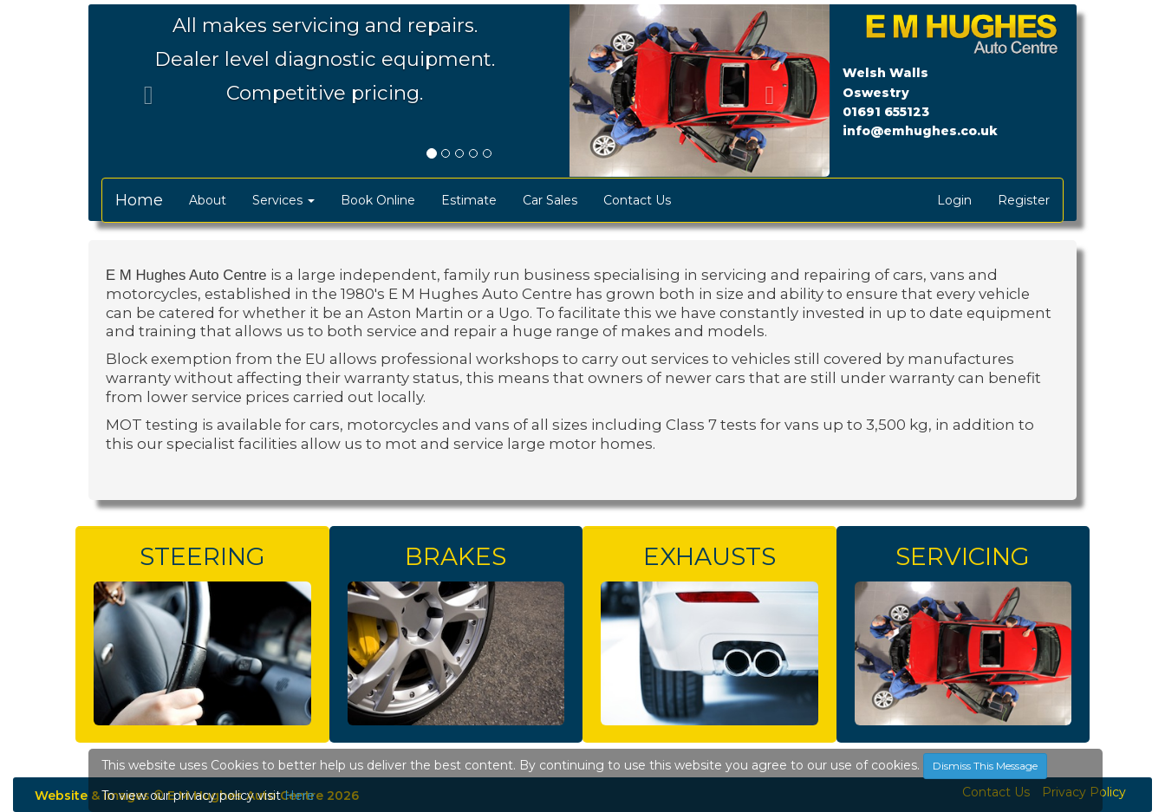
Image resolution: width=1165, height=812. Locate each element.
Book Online (378, 200)
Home (139, 200)
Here (299, 795)
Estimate (469, 200)
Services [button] (283, 200)
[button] (143, 91)
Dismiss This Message (985, 765)
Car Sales (550, 200)
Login (954, 200)
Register (1024, 200)
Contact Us (637, 200)
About (207, 200)
